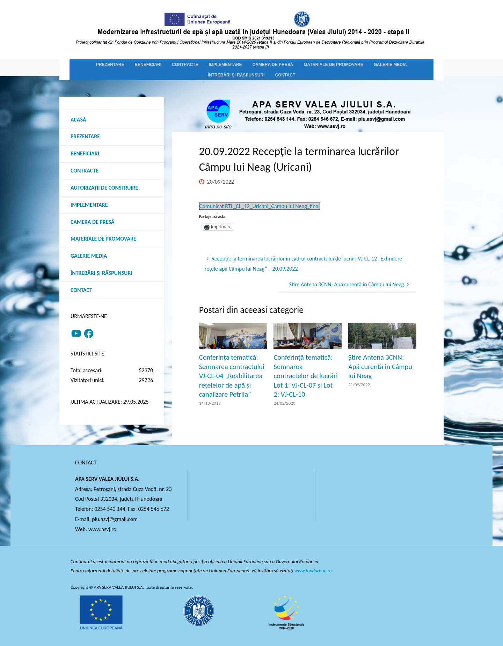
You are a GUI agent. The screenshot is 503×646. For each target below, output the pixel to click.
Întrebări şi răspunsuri (101, 273)
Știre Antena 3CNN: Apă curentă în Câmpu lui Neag (380, 366)
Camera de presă (93, 222)
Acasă (78, 119)
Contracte (85, 171)
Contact (81, 290)
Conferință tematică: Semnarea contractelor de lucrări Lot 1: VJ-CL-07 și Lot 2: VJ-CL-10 (305, 375)
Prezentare (85, 136)
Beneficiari (85, 154)
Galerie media (89, 256)
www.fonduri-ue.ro (313, 570)
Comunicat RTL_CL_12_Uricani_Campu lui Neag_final (259, 206)
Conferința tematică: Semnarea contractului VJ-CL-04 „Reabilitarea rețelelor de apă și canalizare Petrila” (231, 375)
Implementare (89, 205)
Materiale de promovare (104, 239)
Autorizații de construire (104, 188)
